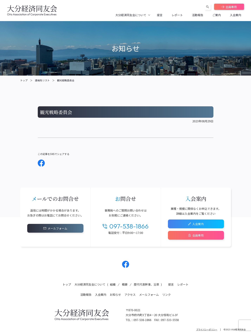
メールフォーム (57, 228)
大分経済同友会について (89, 284)
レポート (182, 284)
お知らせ (115, 294)
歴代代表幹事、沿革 (146, 284)
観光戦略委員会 (65, 80)
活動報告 (86, 294)
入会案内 (198, 224)
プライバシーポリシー (206, 329)
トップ (24, 80)
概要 (125, 284)
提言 (171, 284)
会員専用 (231, 7)
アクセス (130, 294)
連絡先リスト (42, 80)
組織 (113, 284)
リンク (166, 294)
